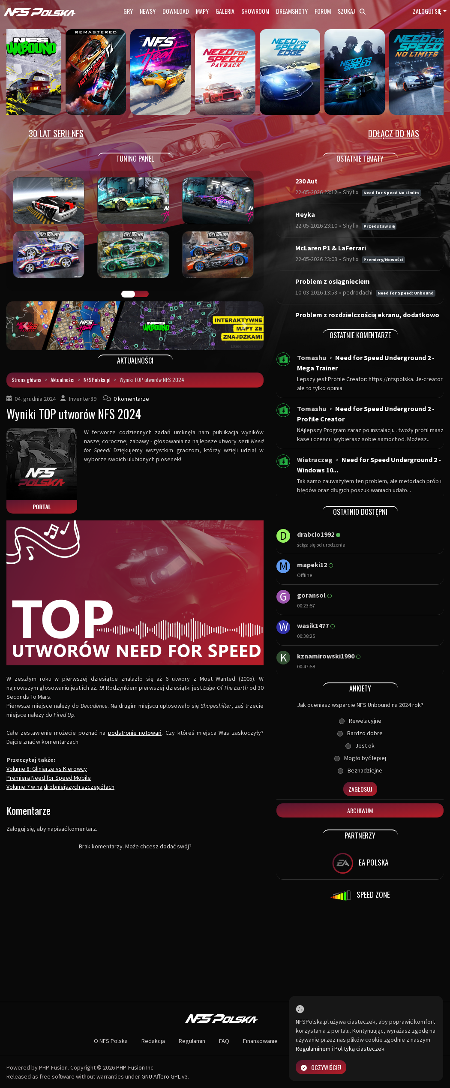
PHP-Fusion (130, 1067)
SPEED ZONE (360, 895)
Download (175, 10)
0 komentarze (131, 399)
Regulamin (192, 1041)
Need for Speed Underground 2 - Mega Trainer (366, 362)
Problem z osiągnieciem (332, 281)
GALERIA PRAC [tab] (128, 294)
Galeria (225, 10)
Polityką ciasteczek (359, 1048)
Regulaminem (313, 1048)
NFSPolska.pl (97, 380)
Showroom (255, 10)
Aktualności (63, 380)
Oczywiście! (321, 1067)
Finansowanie (260, 1041)
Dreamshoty (292, 10)
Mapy (202, 10)
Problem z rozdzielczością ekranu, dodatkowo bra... (367, 319)
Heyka (305, 214)
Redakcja (153, 1041)
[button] (25, 325)
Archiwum (360, 810)
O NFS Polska (111, 1041)
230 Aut (306, 181)
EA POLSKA (360, 863)
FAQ (224, 1041)
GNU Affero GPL (160, 1076)
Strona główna (27, 380)
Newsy (148, 10)
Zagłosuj (360, 788)
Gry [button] (128, 10)
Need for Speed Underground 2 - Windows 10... (369, 464)
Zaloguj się (427, 10)
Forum (323, 10)
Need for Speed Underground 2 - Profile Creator (366, 413)
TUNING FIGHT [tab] (142, 294)
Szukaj (352, 10)
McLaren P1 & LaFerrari (330, 247)
